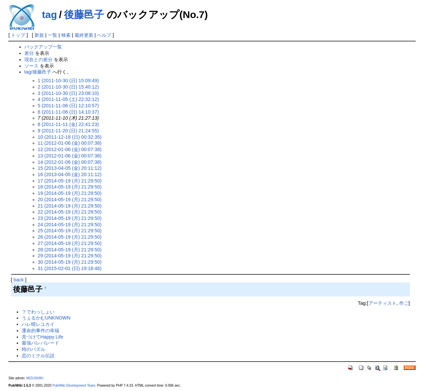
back (19, 279)
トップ (18, 35)
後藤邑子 (84, 14)
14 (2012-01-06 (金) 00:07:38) (70, 162)
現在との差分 (38, 59)
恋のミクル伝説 (38, 355)
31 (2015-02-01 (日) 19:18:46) (70, 268)
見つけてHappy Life (43, 337)
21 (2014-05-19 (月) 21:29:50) (70, 206)
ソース (31, 66)
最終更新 (84, 35)
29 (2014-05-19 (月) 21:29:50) (70, 255)
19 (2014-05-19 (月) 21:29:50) (70, 193)
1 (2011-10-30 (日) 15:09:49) (68, 80)
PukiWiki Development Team (74, 385)
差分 (29, 53)
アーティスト (382, 303)
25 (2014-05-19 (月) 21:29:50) (70, 230)
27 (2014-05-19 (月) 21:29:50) (70, 243)
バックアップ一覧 (43, 46)
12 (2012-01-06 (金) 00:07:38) (70, 149)
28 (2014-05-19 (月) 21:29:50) (70, 249)
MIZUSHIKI (35, 378)
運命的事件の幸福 (40, 330)
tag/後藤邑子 (37, 72)
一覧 (52, 35)
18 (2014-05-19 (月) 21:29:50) (70, 186)
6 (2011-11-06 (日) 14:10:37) (68, 112)
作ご (404, 303)
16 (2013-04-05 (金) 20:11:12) (70, 174)
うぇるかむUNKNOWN (46, 317)
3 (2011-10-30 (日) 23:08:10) (68, 93)
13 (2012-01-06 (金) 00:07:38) (70, 155)
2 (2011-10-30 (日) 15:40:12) (68, 87)
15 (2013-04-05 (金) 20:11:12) (70, 168)
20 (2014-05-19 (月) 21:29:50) (70, 199)
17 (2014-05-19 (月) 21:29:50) (70, 180)
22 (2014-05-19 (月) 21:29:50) (70, 212)
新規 (39, 35)
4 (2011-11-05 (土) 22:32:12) (68, 99)
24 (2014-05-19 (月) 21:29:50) (70, 224)
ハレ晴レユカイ (38, 324)
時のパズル (33, 349)
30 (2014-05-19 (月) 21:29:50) (70, 262)
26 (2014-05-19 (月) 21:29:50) (70, 237)
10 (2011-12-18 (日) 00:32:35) (70, 137)
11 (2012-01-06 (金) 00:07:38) (70, 143)
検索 (66, 35)
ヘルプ (104, 35)
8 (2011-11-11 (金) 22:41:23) (68, 124)
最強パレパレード (40, 343)
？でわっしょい (38, 311)
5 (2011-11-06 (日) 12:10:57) (68, 105)
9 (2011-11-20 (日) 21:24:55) (68, 130)
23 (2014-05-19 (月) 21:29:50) (70, 218)
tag (49, 14)
